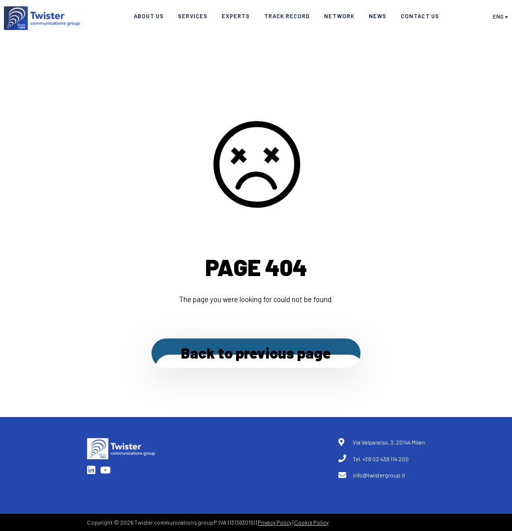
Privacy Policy (275, 522)
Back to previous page (256, 353)
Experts (236, 15)
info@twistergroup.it (379, 475)
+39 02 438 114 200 (385, 458)
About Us (149, 15)
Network (339, 15)
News (378, 15)
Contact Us (420, 15)
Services (193, 15)
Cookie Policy (311, 522)
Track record (287, 15)
